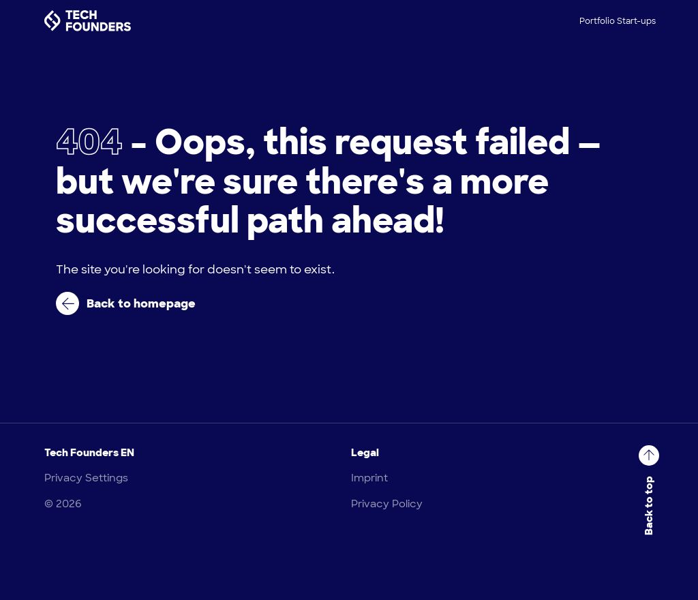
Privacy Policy (387, 504)
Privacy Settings (86, 478)
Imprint (369, 478)
